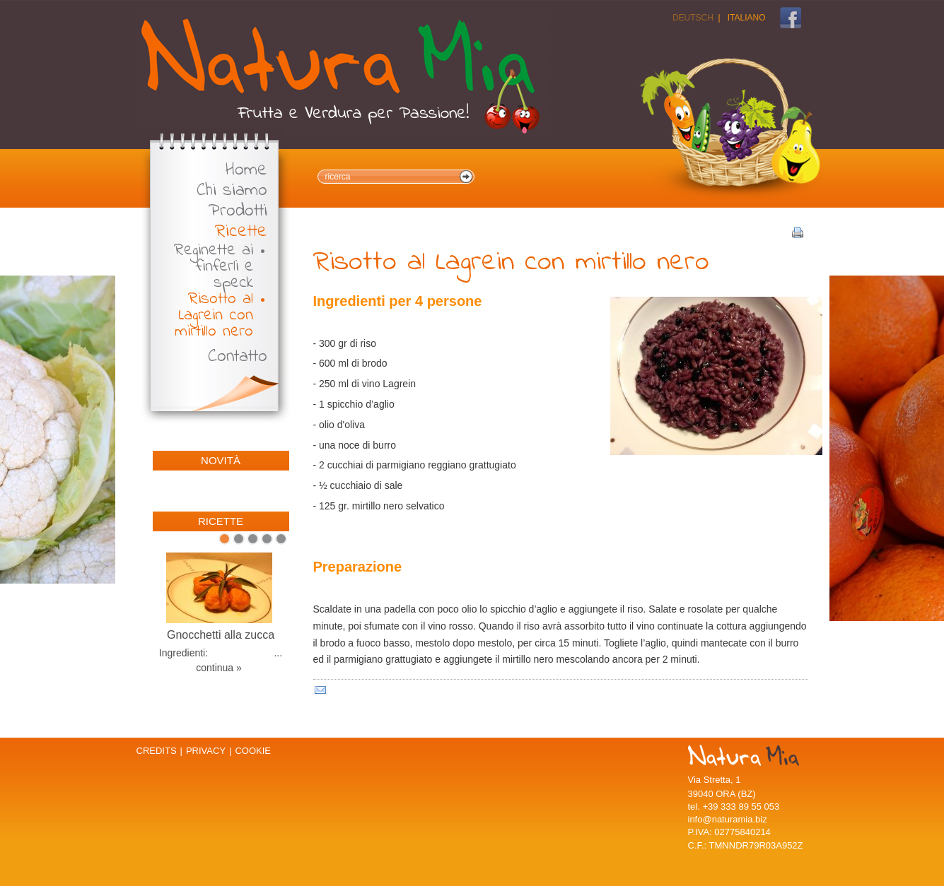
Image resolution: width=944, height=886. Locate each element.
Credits (156, 750)
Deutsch (692, 18)
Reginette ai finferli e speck (213, 266)
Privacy (206, 750)
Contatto (237, 357)
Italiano (747, 18)
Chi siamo (232, 191)
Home (246, 170)
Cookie (253, 750)
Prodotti (238, 211)
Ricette (241, 232)
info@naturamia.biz (727, 819)
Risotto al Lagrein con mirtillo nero (214, 315)
